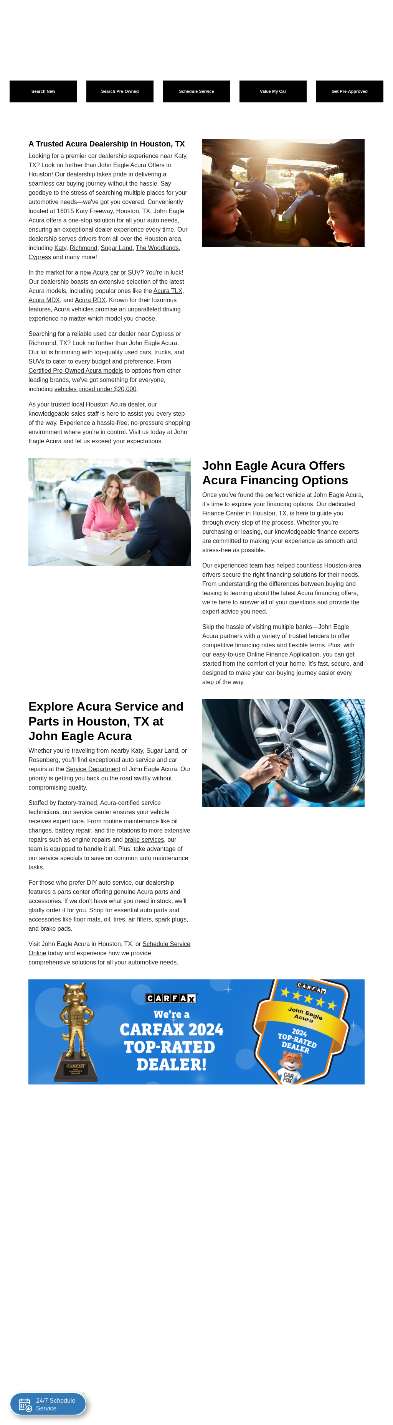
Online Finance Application (283, 654)
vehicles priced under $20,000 (95, 389)
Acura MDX (44, 300)
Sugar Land (116, 248)
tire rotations (123, 830)
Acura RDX (90, 300)
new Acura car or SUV (110, 272)
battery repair (73, 830)
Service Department (93, 769)
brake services (144, 839)
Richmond (83, 248)
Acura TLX (168, 291)
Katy (60, 248)
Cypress (39, 257)
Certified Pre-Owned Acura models (75, 370)
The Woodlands (157, 248)
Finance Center (223, 513)
